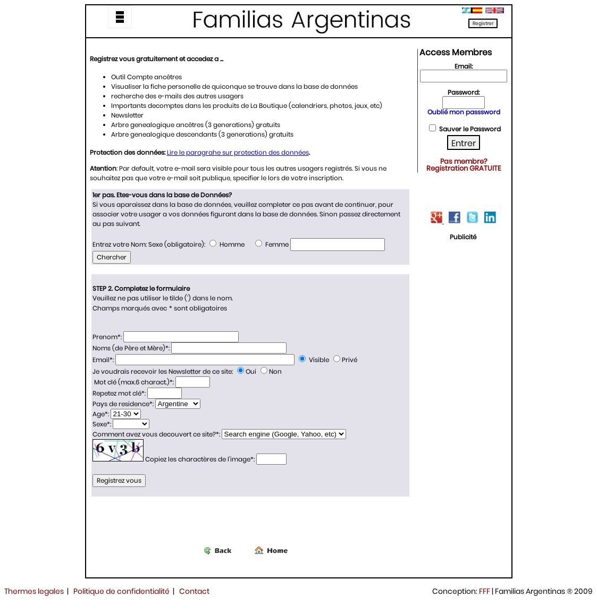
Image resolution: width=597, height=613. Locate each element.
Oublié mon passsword (463, 111)
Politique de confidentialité (121, 591)
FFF (484, 591)
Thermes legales (34, 591)
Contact (194, 591)
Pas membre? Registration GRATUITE (463, 164)
